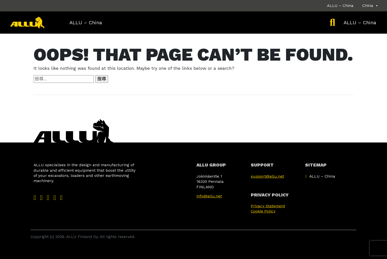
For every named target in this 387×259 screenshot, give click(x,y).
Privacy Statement (268, 206)
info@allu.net (209, 196)
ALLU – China (340, 5)
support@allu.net (267, 176)
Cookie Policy (263, 211)
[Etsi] (332, 22)
